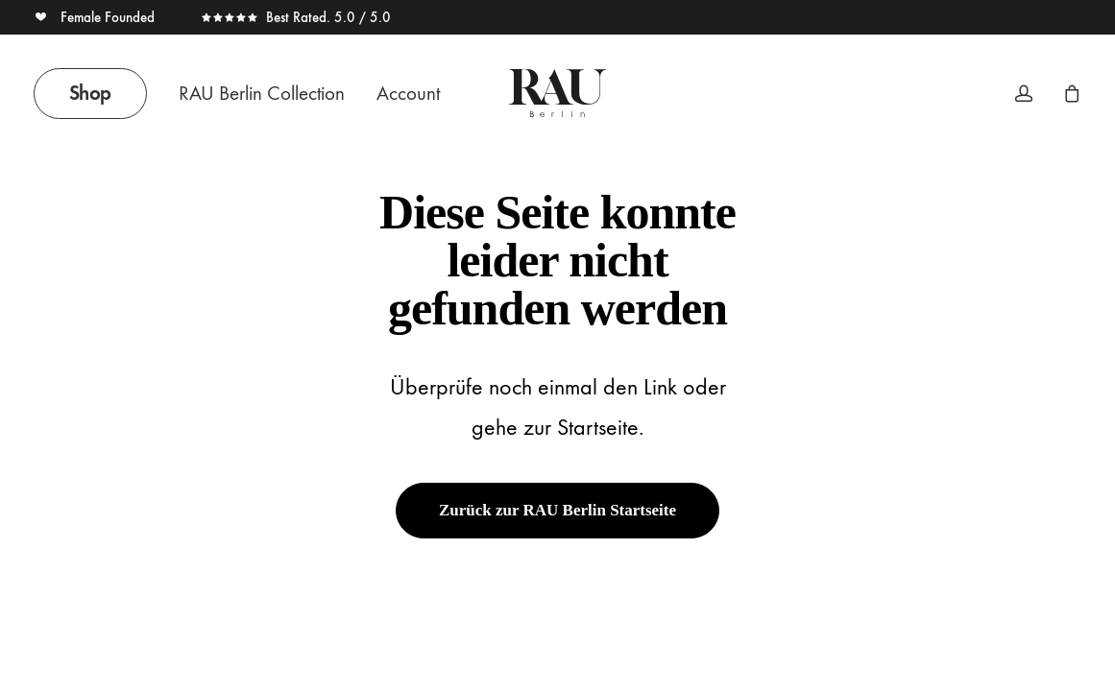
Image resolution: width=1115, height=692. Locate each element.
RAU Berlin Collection (262, 94)
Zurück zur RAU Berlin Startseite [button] (557, 510)
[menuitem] (97, 93)
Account (408, 94)
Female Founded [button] (96, 17)
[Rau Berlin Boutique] (557, 93)
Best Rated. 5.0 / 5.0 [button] (296, 17)
